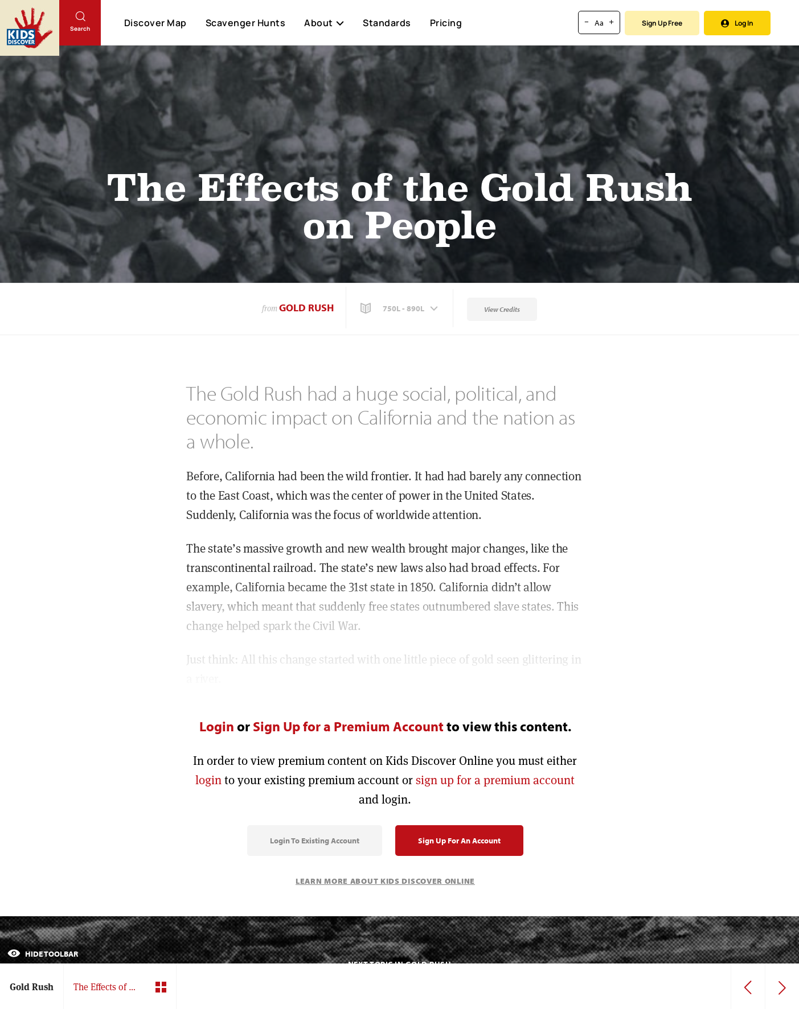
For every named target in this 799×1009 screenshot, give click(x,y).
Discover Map (155, 23)
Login (216, 726)
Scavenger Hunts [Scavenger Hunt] (245, 23)
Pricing (446, 23)
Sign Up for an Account (459, 840)
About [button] (324, 23)
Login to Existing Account (314, 840)
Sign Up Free (662, 23)
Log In (737, 23)
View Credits (502, 309)
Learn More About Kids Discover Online (385, 881)
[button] (400, 308)
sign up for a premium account (495, 780)
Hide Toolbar (42, 954)
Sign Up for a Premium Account (348, 726)
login (208, 780)
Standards (387, 23)
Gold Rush (306, 307)
